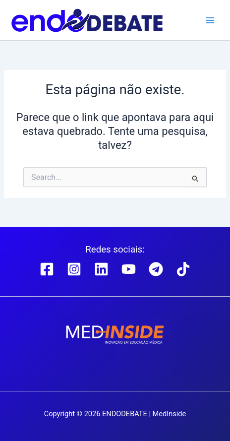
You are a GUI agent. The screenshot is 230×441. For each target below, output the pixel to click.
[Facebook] (47, 269)
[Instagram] (74, 269)
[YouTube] (128, 269)
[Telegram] (156, 269)
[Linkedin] (101, 269)
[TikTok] (183, 269)
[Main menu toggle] (210, 20)
